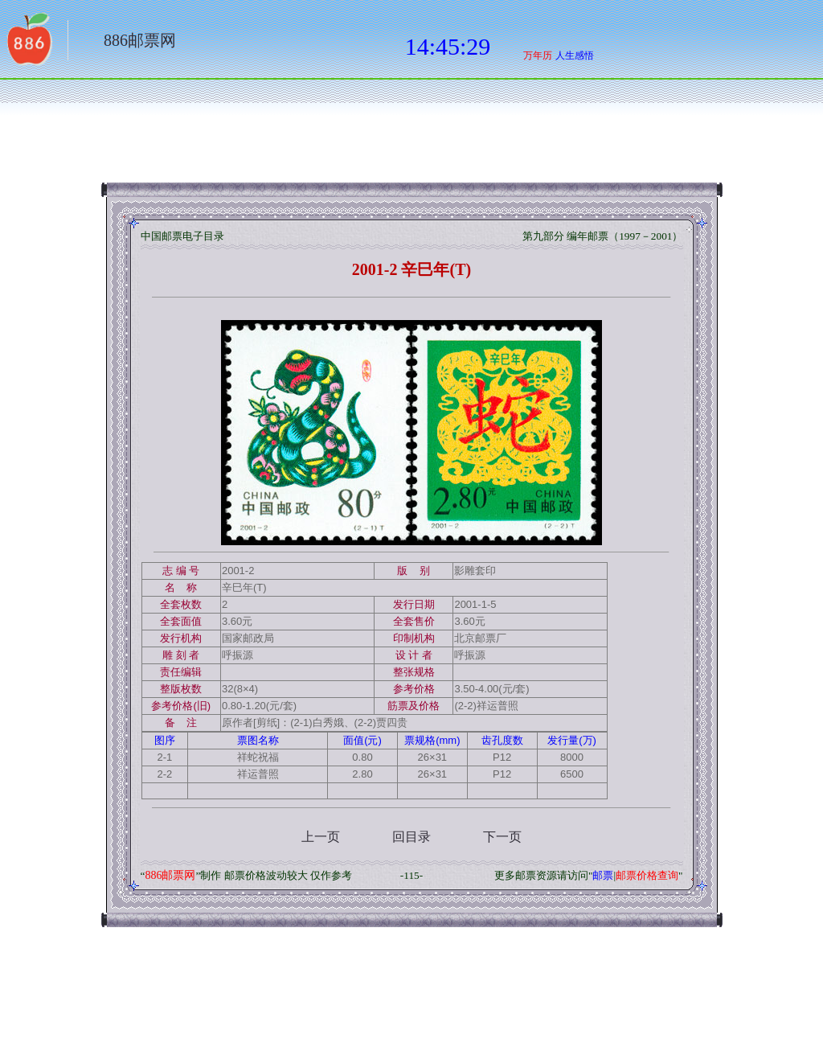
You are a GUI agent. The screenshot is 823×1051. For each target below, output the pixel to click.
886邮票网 (140, 40)
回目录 (411, 837)
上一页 (320, 837)
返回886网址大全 (28, 44)
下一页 (502, 837)
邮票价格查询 (647, 875)
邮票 (602, 875)
